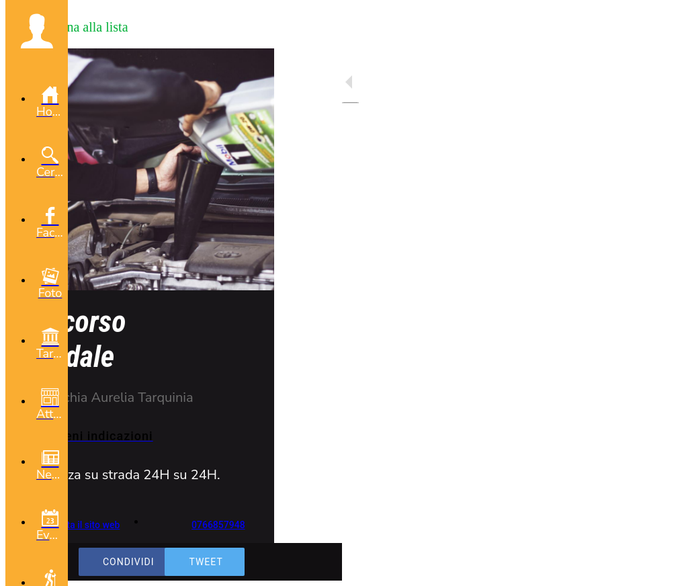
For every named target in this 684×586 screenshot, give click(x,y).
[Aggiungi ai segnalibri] (657, 567)
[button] (36, 30)
